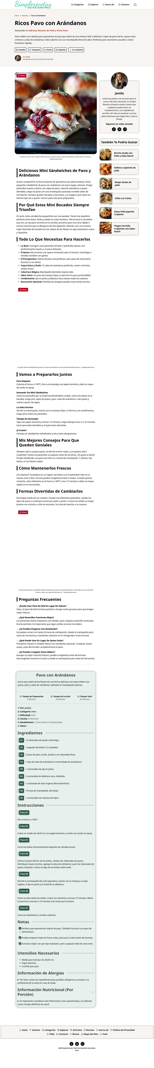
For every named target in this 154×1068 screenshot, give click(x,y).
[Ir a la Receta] (80, 50)
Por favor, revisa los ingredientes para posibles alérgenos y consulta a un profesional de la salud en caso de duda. (53, 982)
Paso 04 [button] (24, 853)
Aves (33, 711)
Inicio (17, 16)
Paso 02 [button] (24, 826)
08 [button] (21, 791)
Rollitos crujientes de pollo (125, 169)
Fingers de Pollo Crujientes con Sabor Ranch (124, 229)
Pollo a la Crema (123, 198)
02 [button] (21, 747)
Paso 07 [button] (24, 908)
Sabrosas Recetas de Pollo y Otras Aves (48, 30)
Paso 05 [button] (24, 874)
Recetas (25, 16)
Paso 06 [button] (24, 891)
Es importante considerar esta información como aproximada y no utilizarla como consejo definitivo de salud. (55, 1003)
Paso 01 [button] (24, 812)
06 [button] (21, 776)
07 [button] (21, 783)
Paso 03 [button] (24, 840)
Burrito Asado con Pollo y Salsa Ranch (123, 155)
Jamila (28, 708)
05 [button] (21, 769)
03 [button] (21, 754)
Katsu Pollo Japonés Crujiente (124, 213)
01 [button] (21, 740)
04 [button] (21, 762)
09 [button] (21, 798)
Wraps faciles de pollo (123, 184)
